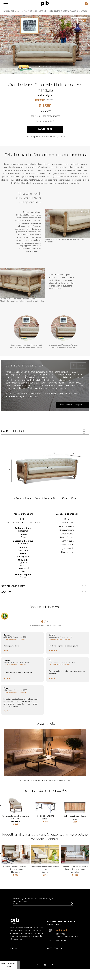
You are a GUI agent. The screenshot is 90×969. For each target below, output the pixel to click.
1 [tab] (39, 66)
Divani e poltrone (11, 11)
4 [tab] (50, 66)
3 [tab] (46, 66)
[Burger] (6, 3)
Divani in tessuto (67, 530)
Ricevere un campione (72, 405)
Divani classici (67, 523)
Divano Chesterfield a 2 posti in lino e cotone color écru (75, 870)
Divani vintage (67, 534)
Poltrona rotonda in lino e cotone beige (45, 870)
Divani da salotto (67, 527)
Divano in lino (67, 545)
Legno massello (67, 549)
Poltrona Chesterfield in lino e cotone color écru (15, 870)
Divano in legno (67, 541)
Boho (66, 519)
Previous (2, 44)
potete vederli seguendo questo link (22, 397)
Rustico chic (67, 552)
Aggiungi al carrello (45, 131)
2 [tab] (43, 66)
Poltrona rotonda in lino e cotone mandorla (15, 819)
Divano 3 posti (66, 538)
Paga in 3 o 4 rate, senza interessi (45, 116)
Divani (24, 11)
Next (88, 44)
